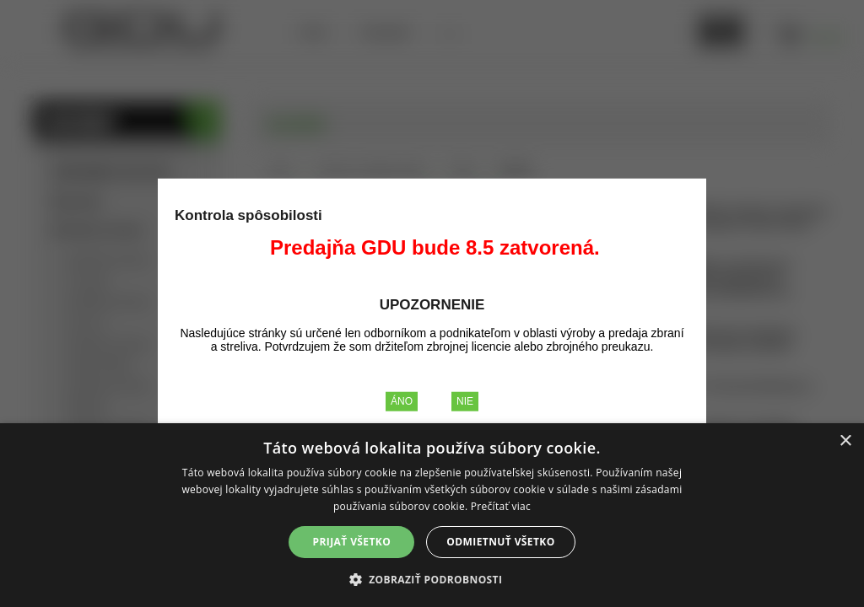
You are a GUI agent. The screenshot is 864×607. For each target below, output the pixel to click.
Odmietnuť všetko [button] (500, 541)
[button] (432, 579)
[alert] (432, 515)
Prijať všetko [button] (352, 541)
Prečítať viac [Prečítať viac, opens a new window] (501, 506)
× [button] (845, 441)
